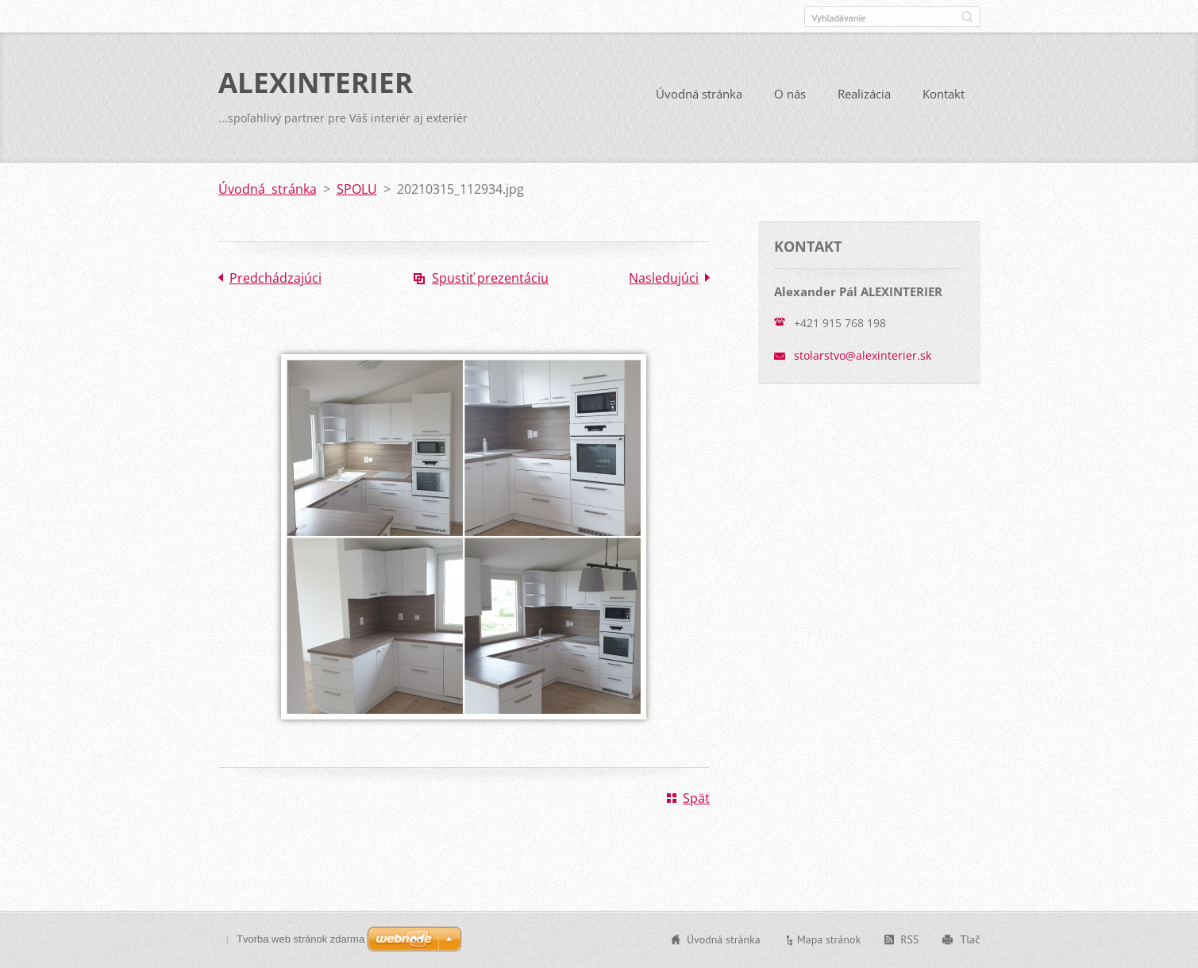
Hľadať (967, 16)
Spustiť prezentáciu (490, 278)
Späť (696, 798)
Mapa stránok (829, 939)
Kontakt (944, 94)
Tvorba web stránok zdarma (300, 939)
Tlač (970, 939)
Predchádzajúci (275, 278)
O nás (790, 94)
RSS (909, 939)
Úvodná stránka (699, 94)
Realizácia (864, 94)
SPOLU (357, 189)
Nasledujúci (664, 278)
